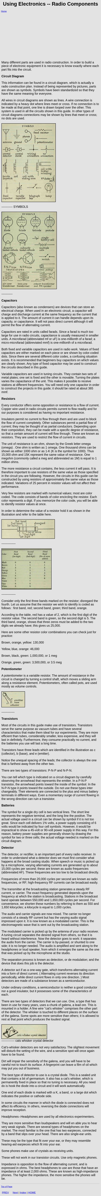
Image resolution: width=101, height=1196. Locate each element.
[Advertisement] (50, 33)
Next (15, 1192)
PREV (5, 1192)
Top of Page (6, 1187)
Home (4, 11)
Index (23, 1192)
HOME (32, 1192)
